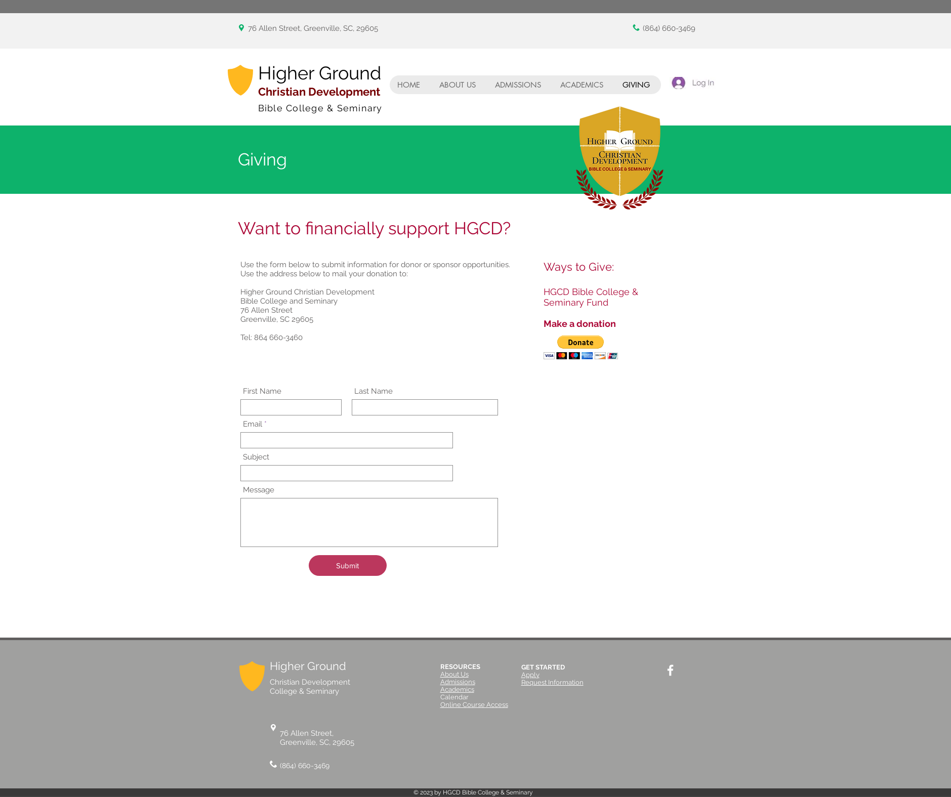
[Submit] (348, 565)
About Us (454, 674)
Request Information (552, 682)
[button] (581, 347)
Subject (256, 457)
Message (258, 490)
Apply (530, 675)
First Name (262, 391)
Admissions (457, 682)
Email (252, 424)
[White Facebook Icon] (670, 670)
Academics (457, 689)
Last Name (373, 391)
